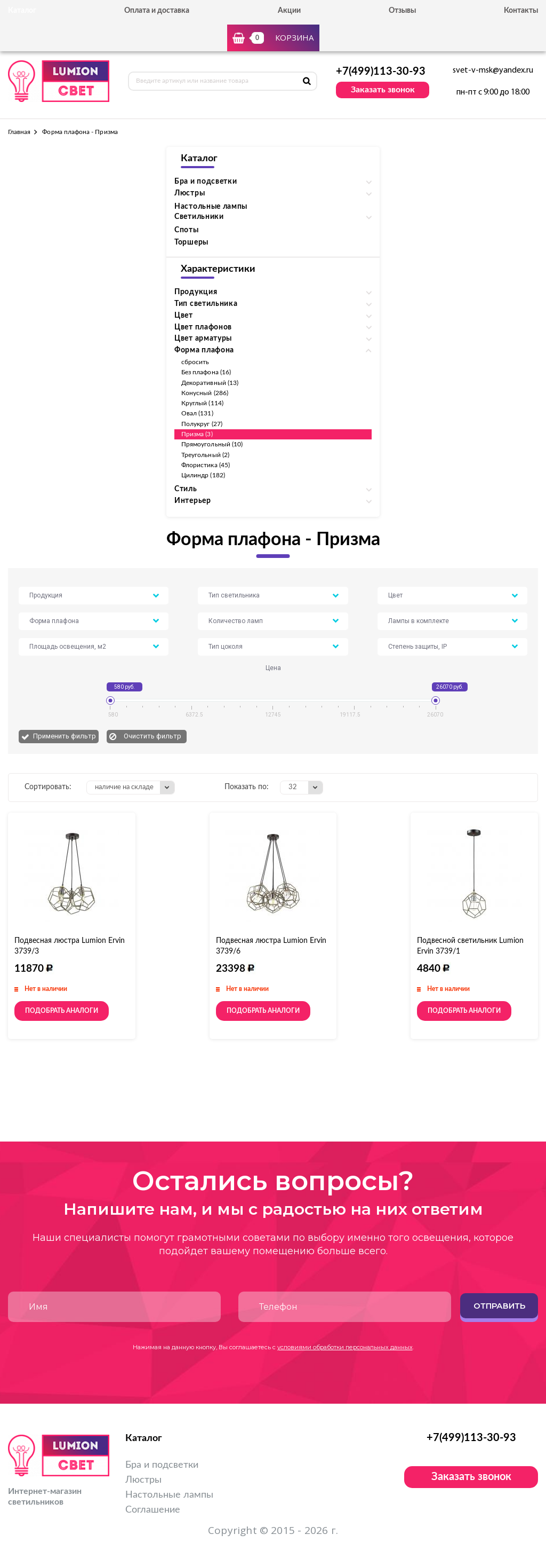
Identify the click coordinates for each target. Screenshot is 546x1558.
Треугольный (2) (205, 455)
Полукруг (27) (201, 424)
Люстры (143, 1480)
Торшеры (191, 242)
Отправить (499, 1306)
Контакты (521, 10)
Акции (289, 10)
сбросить (195, 362)
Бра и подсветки (161, 1465)
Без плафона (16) (206, 372)
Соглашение (152, 1510)
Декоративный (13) (209, 383)
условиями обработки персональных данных (345, 1347)
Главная (19, 132)
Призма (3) (197, 434)
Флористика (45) (205, 465)
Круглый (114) (202, 403)
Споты (186, 230)
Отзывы (402, 10)
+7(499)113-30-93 (380, 71)
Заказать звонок (383, 89)
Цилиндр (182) (203, 475)
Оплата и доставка (156, 10)
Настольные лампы (210, 206)
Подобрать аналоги (61, 1011)
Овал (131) (197, 413)
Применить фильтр (64, 736)
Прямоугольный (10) (212, 444)
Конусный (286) (204, 393)
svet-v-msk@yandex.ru (493, 70)
